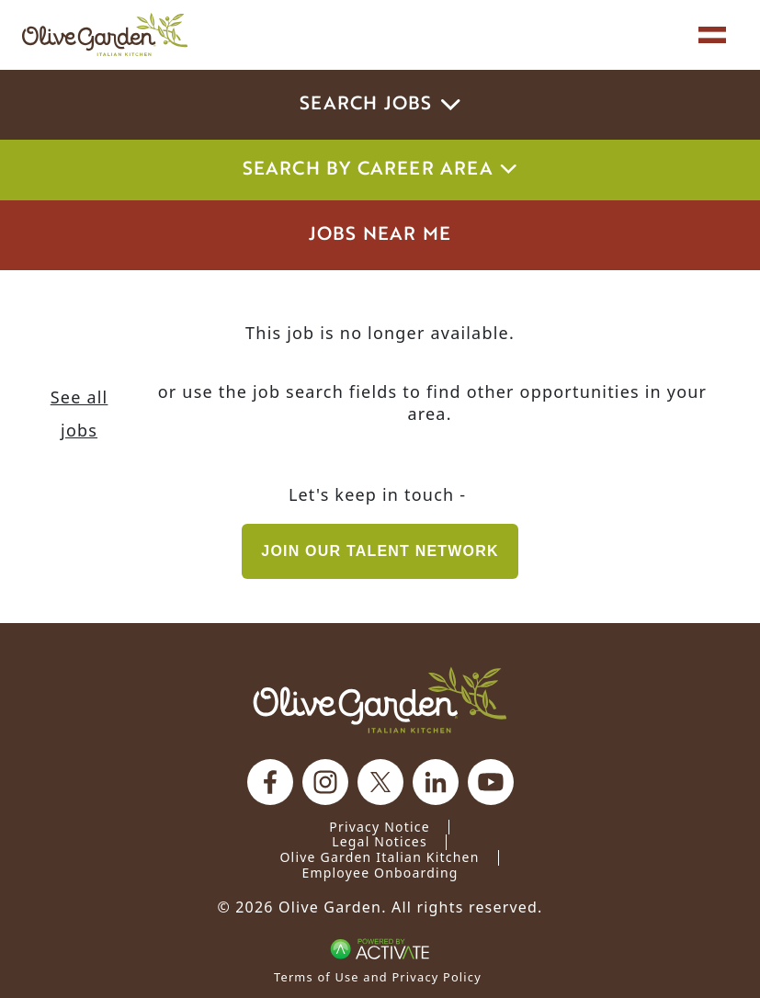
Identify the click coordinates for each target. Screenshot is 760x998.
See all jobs (79, 413)
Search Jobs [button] (380, 104)
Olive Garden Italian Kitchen (379, 857)
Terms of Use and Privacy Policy (378, 977)
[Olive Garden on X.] (380, 782)
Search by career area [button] (380, 170)
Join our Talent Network (379, 551)
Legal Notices (379, 841)
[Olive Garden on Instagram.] (325, 782)
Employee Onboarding (379, 872)
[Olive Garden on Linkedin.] (436, 782)
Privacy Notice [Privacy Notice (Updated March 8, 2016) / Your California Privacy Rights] (379, 826)
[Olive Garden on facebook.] (270, 782)
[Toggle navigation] (712, 35)
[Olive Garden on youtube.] (491, 782)
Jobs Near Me (380, 235)
